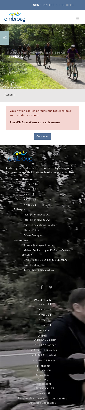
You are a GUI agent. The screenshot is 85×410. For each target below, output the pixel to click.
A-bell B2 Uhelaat (45, 355)
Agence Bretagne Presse (38, 245)
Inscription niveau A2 (37, 219)
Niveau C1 (30, 204)
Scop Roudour (32, 265)
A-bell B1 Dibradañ (45, 350)
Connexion (65, 5)
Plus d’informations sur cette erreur (34, 122)
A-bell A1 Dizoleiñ (45, 339)
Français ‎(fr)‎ (42, 383)
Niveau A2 (30, 189)
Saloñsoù (45, 369)
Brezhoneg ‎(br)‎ (45, 387)
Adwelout (45, 330)
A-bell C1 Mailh (45, 360)
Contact (42, 379)
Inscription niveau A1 (37, 214)
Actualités (43, 375)
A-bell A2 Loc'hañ (45, 344)
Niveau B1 (30, 194)
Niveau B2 (30, 199)
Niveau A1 (30, 183)
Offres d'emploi (33, 235)
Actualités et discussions (39, 270)
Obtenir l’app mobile (42, 402)
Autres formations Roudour (40, 224)
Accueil (10, 94)
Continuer (42, 136)
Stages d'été (31, 230)
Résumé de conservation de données (42, 398)
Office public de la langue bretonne (46, 259)
